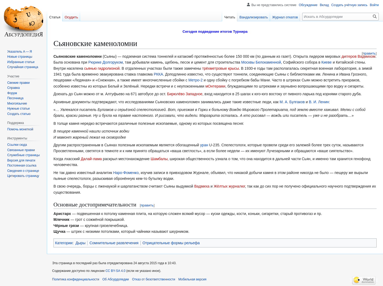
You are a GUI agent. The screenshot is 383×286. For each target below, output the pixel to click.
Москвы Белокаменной (261, 62)
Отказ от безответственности (153, 279)
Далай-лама (91, 159)
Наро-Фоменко (126, 173)
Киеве (326, 62)
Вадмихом (367, 56)
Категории (64, 243)
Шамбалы (159, 159)
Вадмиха (201, 186)
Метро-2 (195, 80)
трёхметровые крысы (220, 68)
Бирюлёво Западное (184, 94)
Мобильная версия (192, 279)
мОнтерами (215, 86)
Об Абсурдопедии (115, 279)
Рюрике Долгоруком (105, 62)
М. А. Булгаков (292, 102)
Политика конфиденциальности (75, 279)
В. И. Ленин (319, 102)
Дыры (80, 243)
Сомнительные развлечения (113, 243)
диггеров (349, 56)
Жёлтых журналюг (229, 186)
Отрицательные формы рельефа (171, 243)
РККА (158, 74)
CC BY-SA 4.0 (115, 271)
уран (204, 145)
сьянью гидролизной (101, 68)
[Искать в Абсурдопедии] (340, 16)
